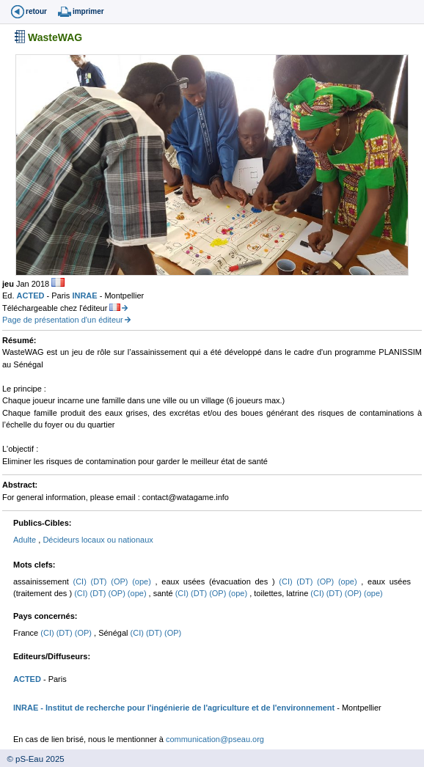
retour (36, 11)
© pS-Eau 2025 (32, 759)
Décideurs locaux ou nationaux (98, 539)
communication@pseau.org (215, 739)
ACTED (32, 295)
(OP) (121, 581)
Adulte (25, 539)
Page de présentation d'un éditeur (62, 319)
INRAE (85, 295)
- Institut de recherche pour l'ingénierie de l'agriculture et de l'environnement (186, 707)
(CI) (82, 581)
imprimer (88, 11)
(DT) (101, 581)
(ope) (143, 581)
